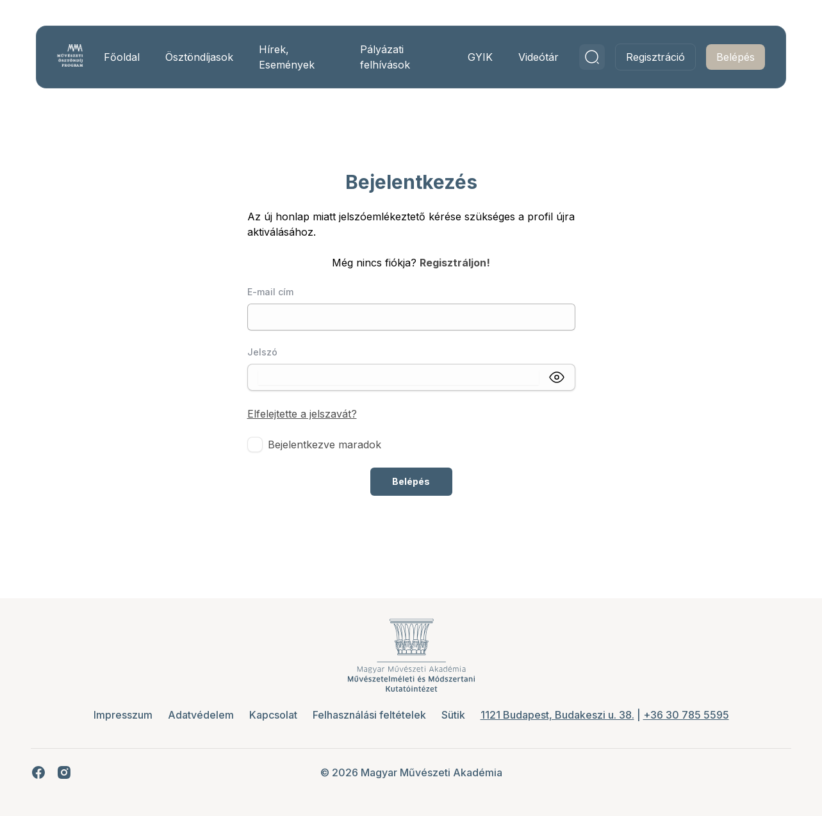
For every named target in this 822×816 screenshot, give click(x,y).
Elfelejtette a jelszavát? (302, 413)
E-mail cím (270, 291)
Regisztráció (655, 57)
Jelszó (262, 352)
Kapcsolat (273, 714)
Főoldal (122, 57)
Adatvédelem (201, 714)
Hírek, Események (287, 57)
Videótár (538, 57)
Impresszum (123, 714)
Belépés (735, 57)
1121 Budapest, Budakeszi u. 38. (557, 714)
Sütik (453, 714)
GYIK (480, 57)
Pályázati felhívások (385, 57)
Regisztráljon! (455, 262)
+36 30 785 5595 (686, 714)
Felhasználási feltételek (369, 714)
